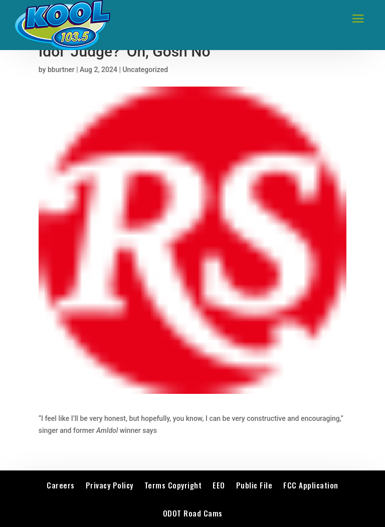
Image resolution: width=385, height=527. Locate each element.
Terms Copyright (173, 484)
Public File (254, 484)
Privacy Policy (109, 484)
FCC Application (310, 484)
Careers (61, 484)
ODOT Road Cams (193, 512)
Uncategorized (145, 70)
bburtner (61, 70)
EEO (219, 484)
